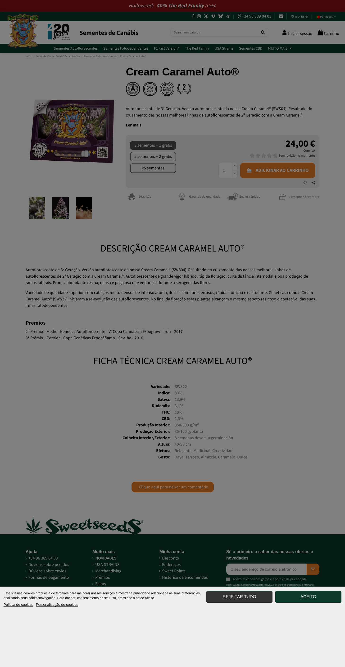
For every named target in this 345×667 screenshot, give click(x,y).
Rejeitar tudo (239, 596)
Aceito (308, 596)
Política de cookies (18, 604)
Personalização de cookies (57, 604)
